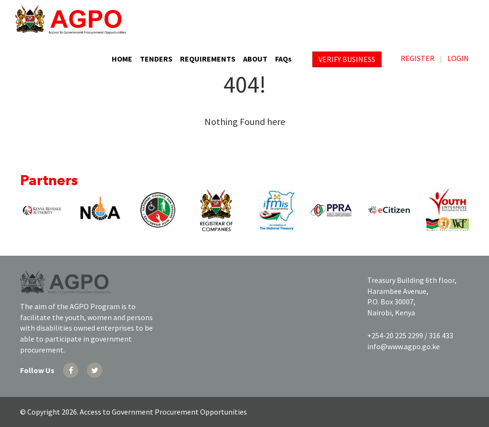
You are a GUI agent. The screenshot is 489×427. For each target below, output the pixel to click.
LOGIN (458, 58)
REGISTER (418, 58)
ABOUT (255, 58)
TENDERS (156, 58)
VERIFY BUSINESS (347, 59)
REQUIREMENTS (207, 58)
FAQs (283, 58)
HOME (122, 58)
